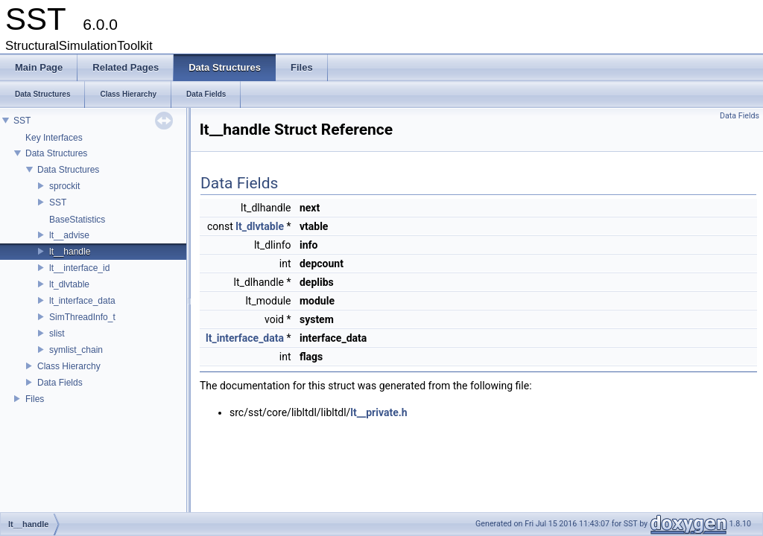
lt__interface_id (79, 268)
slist (57, 333)
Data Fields (60, 382)
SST (22, 120)
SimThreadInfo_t (82, 317)
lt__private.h (378, 412)
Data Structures (56, 153)
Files (34, 399)
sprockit (64, 186)
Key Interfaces (54, 138)
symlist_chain (76, 350)
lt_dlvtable (69, 284)
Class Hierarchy (69, 366)
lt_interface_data (82, 301)
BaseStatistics (77, 219)
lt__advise (69, 235)
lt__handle (69, 251)
